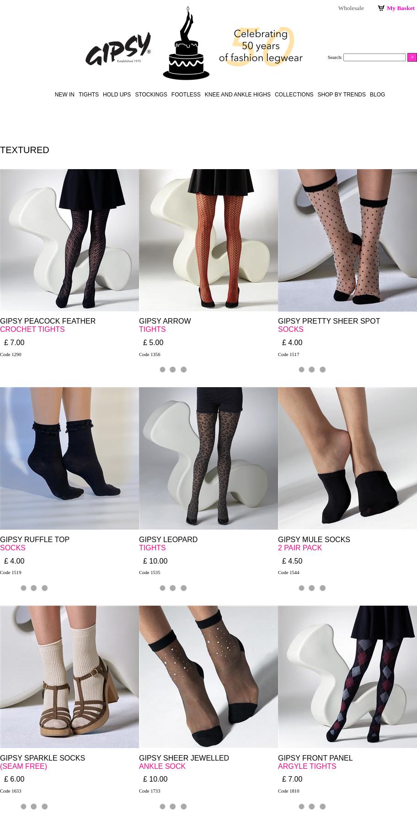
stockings (151, 94)
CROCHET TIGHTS (32, 329)
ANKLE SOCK (162, 766)
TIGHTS (152, 329)
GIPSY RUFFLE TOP (35, 539)
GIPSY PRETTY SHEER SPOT (329, 321)
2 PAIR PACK (300, 548)
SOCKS (291, 329)
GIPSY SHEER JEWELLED (184, 758)
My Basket (401, 8)
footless (186, 94)
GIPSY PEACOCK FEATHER (48, 321)
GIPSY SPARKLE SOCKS (42, 758)
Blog (377, 94)
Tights (89, 94)
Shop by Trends (342, 94)
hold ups (117, 94)
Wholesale (351, 8)
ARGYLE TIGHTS (307, 766)
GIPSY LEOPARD (168, 539)
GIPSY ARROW (165, 321)
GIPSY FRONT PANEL (315, 758)
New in (65, 94)
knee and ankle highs (238, 94)
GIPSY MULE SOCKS (314, 539)
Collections (294, 94)
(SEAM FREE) (23, 766)
